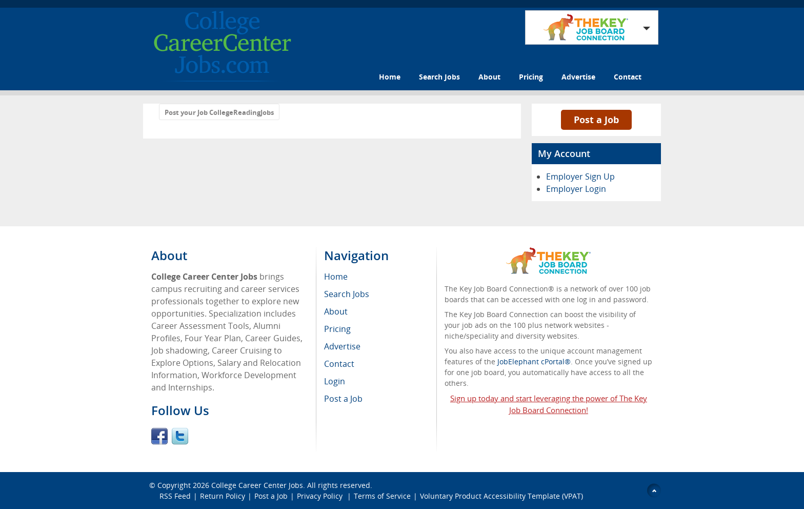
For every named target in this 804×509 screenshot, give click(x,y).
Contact (627, 77)
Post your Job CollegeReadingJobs (219, 112)
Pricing (531, 77)
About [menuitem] (336, 311)
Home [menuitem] (336, 276)
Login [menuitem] (334, 381)
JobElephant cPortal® (534, 361)
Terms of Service (382, 496)
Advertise (578, 77)
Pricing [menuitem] (337, 329)
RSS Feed (175, 496)
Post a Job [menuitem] (343, 398)
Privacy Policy (321, 496)
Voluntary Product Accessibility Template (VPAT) (501, 496)
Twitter (180, 436)
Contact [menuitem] (339, 363)
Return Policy (222, 496)
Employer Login (576, 188)
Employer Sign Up (580, 176)
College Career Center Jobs (257, 485)
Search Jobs (439, 77)
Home (389, 77)
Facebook (159, 436)
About (489, 77)
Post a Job (596, 119)
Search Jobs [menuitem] (346, 294)
